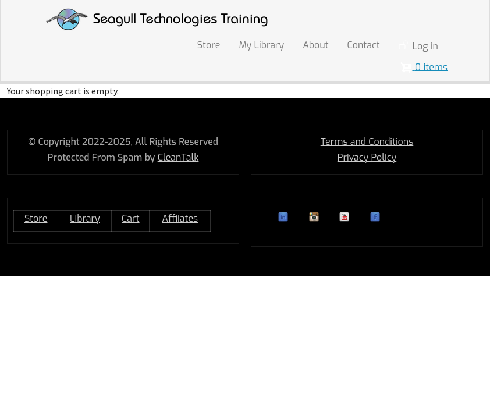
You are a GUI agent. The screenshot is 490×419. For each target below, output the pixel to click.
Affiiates (180, 218)
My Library (261, 45)
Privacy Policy (367, 157)
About (315, 45)
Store (209, 45)
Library (85, 218)
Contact (363, 45)
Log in (425, 46)
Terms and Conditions (367, 142)
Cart (131, 218)
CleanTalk (178, 157)
